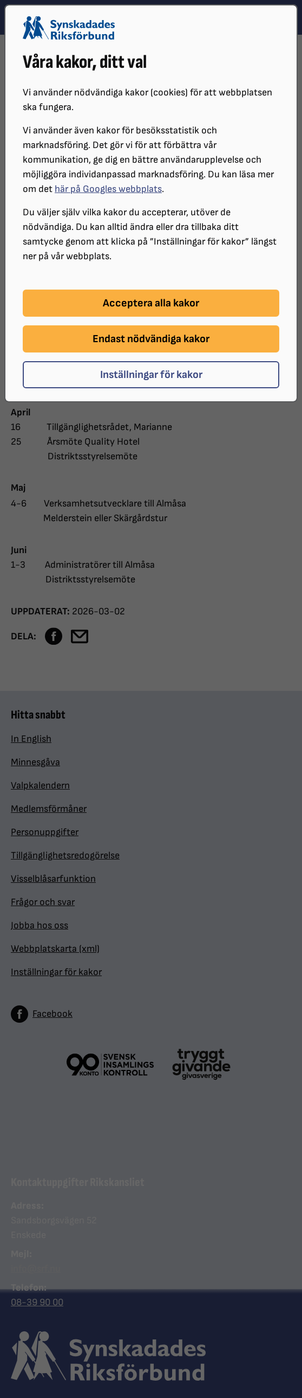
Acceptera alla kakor (151, 303)
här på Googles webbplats (108, 189)
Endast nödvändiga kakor (151, 338)
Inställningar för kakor (151, 374)
